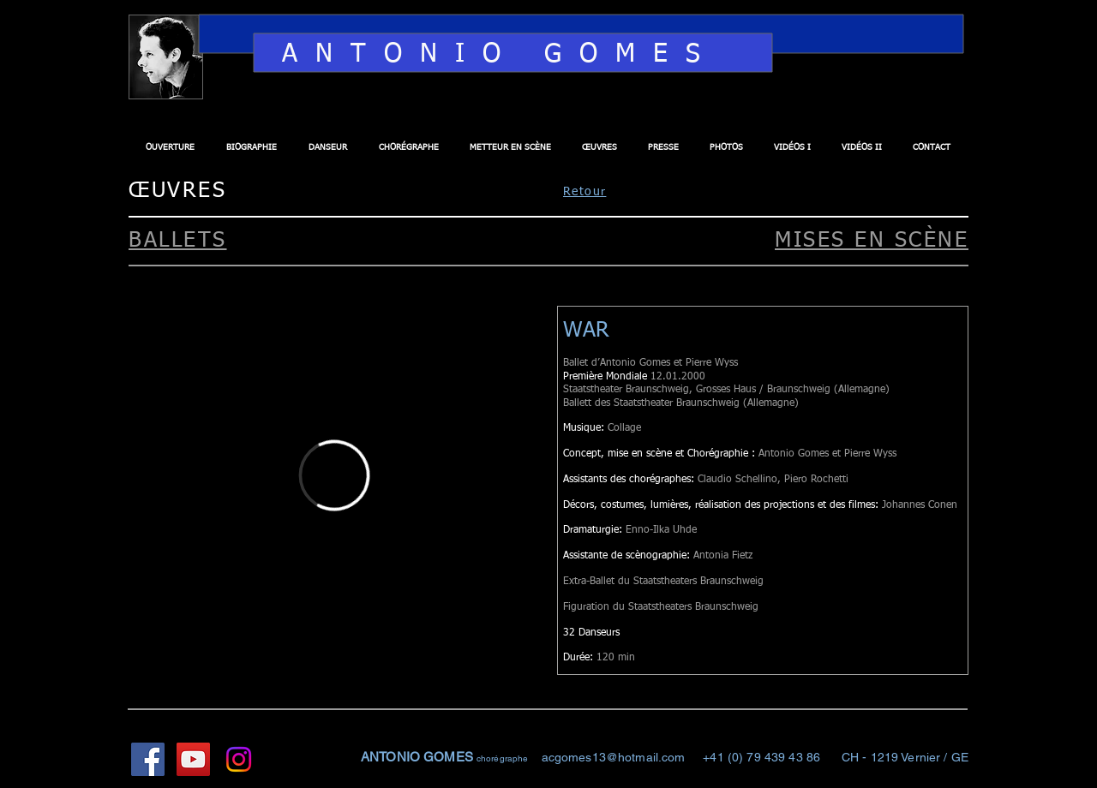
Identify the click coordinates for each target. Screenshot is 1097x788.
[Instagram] (238, 759)
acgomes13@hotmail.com (614, 757)
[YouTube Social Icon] (193, 759)
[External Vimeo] (334, 475)
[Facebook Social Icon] (148, 759)
